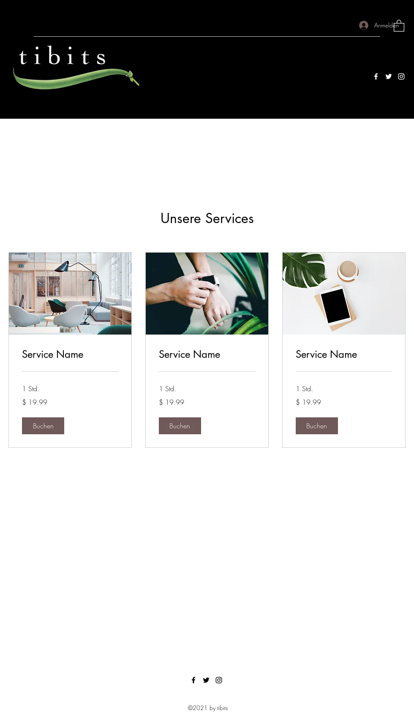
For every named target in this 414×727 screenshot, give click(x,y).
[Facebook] (376, 76)
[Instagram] (401, 76)
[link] (70, 354)
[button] (399, 25)
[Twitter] (388, 76)
